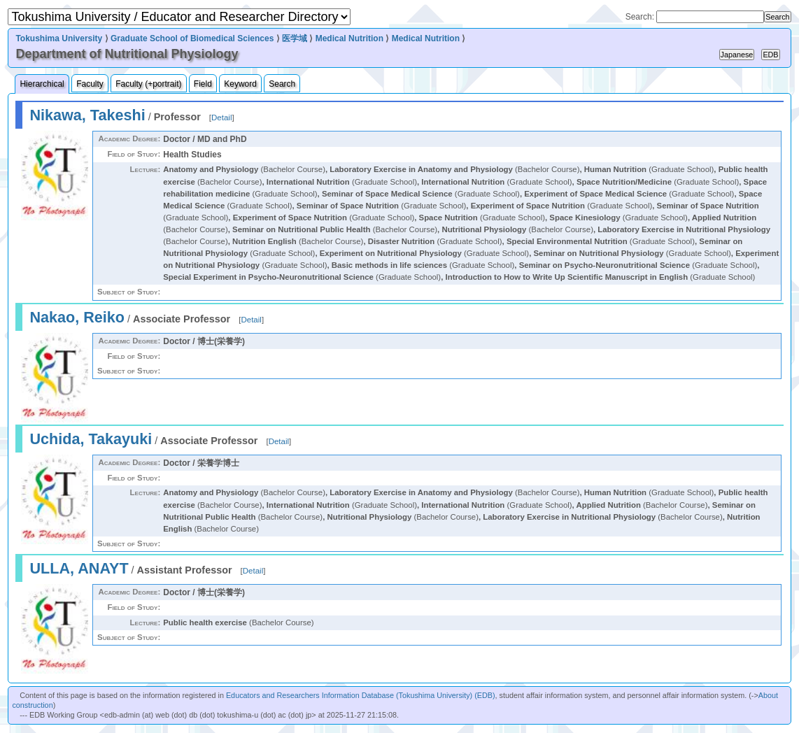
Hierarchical (42, 84)
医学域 (294, 38)
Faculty (90, 84)
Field (203, 84)
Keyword (240, 84)
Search (282, 84)
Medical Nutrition (349, 38)
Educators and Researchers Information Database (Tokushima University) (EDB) (360, 695)
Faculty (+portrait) (148, 84)
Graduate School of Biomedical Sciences (192, 38)
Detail (221, 117)
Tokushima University (58, 38)
